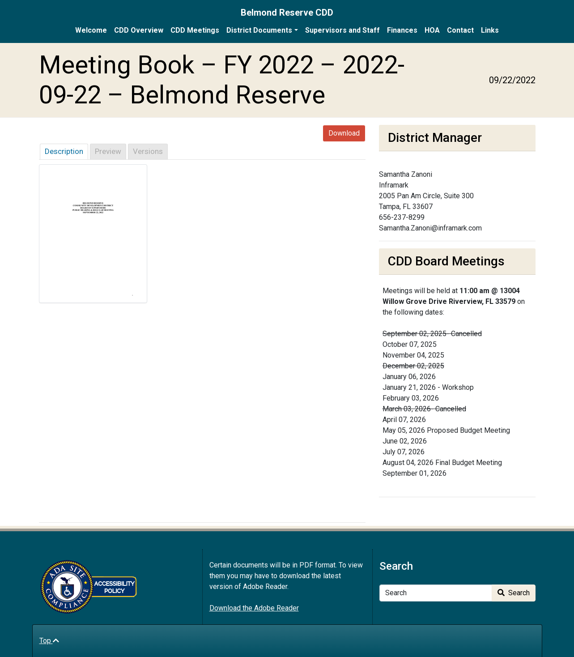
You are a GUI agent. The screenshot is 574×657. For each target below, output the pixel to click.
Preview (108, 151)
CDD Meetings (194, 30)
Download (344, 133)
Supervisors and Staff (342, 30)
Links (490, 30)
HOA (432, 30)
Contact (460, 30)
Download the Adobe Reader (254, 608)
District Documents (259, 30)
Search (513, 593)
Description (64, 151)
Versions (148, 151)
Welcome (91, 30)
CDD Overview (138, 30)
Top (49, 640)
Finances (402, 30)
